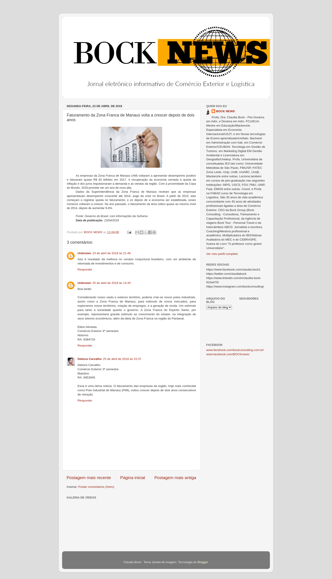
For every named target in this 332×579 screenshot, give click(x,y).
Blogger (203, 562)
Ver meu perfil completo (222, 254)
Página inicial (132, 477)
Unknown (84, 253)
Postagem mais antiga (175, 477)
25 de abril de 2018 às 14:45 (111, 283)
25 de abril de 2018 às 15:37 (122, 359)
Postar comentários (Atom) (96, 486)
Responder (85, 269)
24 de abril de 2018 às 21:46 (111, 253)
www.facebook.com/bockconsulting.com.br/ (235, 350)
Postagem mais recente (89, 477)
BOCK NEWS (225, 111)
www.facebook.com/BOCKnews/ (228, 354)
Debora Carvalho (90, 359)
